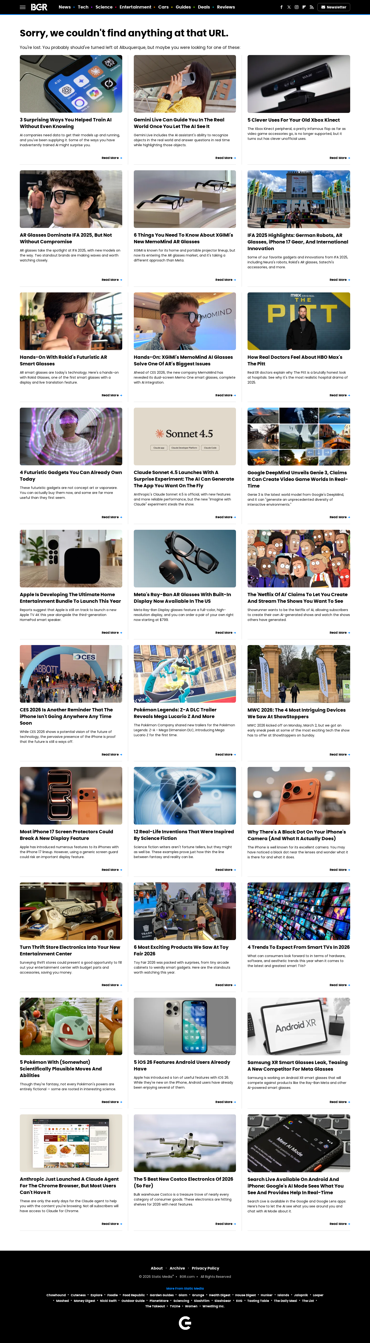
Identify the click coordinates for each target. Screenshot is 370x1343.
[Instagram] (297, 7)
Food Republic (134, 1295)
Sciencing (181, 1301)
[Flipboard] (304, 7)
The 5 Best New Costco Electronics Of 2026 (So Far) (183, 1182)
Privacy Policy (205, 1268)
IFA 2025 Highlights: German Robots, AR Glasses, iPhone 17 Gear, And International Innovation (298, 242)
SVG (239, 1301)
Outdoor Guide (133, 1301)
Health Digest (219, 1295)
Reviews (226, 7)
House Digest (245, 1295)
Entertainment (135, 7)
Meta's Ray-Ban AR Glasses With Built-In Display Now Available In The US (182, 597)
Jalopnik (301, 1295)
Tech (83, 7)
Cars (163, 7)
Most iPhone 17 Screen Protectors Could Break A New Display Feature (66, 835)
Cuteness (78, 1295)
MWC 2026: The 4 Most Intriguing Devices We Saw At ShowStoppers (297, 713)
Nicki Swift (108, 1301)
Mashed (62, 1301)
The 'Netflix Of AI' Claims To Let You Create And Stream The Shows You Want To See (298, 597)
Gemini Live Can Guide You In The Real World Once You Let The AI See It (179, 123)
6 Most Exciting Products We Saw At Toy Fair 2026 (181, 950)
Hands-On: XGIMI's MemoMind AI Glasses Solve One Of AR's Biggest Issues (183, 360)
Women (191, 1306)
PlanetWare (159, 1301)
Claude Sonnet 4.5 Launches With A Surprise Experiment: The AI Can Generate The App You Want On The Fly (184, 479)
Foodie (112, 1295)
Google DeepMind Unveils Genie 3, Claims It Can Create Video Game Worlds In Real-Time (298, 479)
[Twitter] (289, 7)
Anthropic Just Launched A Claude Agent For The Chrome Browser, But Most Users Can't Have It (69, 1185)
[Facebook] (281, 7)
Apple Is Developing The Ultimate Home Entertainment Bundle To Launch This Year (70, 597)
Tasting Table (258, 1301)
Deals (204, 7)
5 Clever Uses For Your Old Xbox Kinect (294, 120)
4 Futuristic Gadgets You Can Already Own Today (71, 475)
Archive (177, 1268)
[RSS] (312, 7)
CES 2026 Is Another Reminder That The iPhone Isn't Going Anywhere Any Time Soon (66, 716)
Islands (283, 1295)
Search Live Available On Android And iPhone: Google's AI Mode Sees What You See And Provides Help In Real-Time (296, 1186)
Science (104, 7)
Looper (318, 1295)
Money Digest (84, 1301)
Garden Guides (162, 1295)
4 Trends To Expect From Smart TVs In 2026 (299, 947)
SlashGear (222, 1301)
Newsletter (333, 7)
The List (308, 1301)
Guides (183, 7)
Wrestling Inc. (213, 1306)
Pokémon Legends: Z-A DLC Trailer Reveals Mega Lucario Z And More (175, 713)
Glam (183, 1295)
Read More (110, 158)
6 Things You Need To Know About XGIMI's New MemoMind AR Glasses (183, 238)
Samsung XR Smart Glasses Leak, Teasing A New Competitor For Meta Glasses (298, 1065)
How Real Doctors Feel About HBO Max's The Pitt (295, 360)
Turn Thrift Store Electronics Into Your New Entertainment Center (70, 950)
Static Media (162, 1277)
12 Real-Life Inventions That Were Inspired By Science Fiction (184, 835)
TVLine (175, 1306)
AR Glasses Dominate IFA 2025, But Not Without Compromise (66, 238)
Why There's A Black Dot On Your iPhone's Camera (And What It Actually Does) (297, 835)
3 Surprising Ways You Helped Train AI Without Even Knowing (66, 123)
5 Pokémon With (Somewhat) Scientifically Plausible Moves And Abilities (61, 1068)
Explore (96, 1295)
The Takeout (155, 1306)
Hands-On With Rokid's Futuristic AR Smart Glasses (63, 360)
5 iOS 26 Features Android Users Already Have (182, 1065)
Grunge (198, 1295)
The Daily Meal (285, 1301)
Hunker (267, 1295)
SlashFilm (202, 1301)
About (157, 1268)
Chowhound (56, 1295)
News (65, 7)
